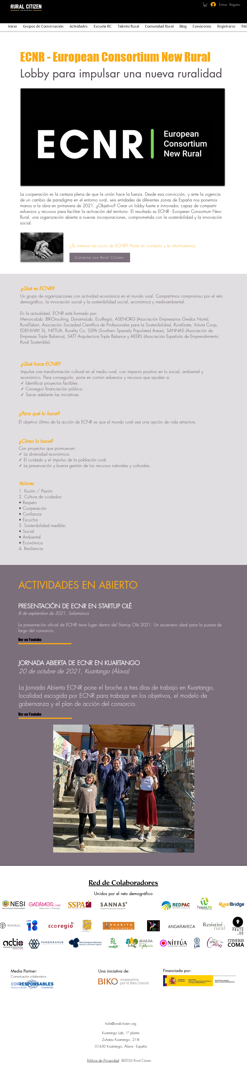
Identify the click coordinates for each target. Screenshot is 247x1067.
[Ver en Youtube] (43, 640)
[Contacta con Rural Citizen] (99, 257)
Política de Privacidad (103, 1060)
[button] (205, 4)
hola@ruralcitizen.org (120, 1023)
